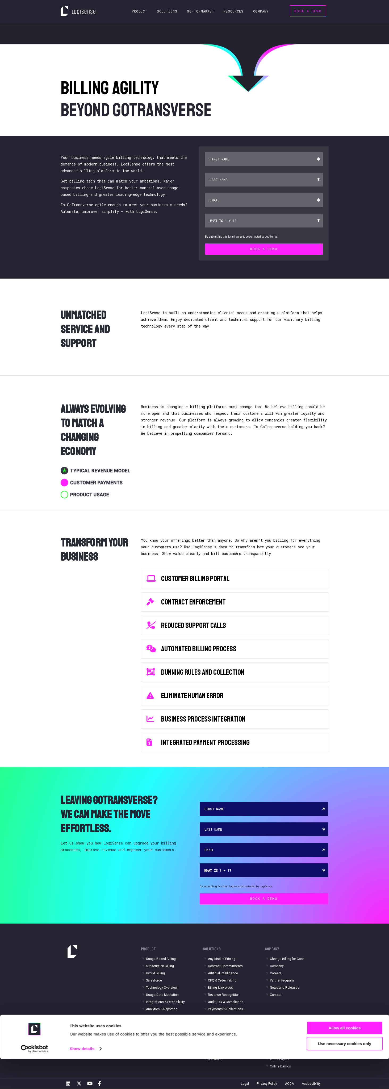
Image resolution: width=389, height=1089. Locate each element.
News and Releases (284, 987)
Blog (273, 1038)
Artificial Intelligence (223, 973)
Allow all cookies (345, 1057)
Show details (82, 1078)
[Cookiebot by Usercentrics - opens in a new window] (34, 1079)
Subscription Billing (160, 966)
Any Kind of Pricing (221, 959)
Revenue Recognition (224, 995)
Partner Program (282, 980)
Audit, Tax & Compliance (225, 1002)
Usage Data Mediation (162, 995)
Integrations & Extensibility (165, 1002)
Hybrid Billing (155, 973)
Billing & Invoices (220, 987)
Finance (214, 1038)
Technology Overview (161, 987)
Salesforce (154, 980)
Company (277, 966)
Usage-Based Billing (161, 959)
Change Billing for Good (287, 959)
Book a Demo (308, 11)
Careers (276, 973)
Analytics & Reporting (161, 1009)
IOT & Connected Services (165, 1038)
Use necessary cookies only (344, 1073)
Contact (276, 995)
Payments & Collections (225, 1009)
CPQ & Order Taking (222, 980)
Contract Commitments (225, 966)
